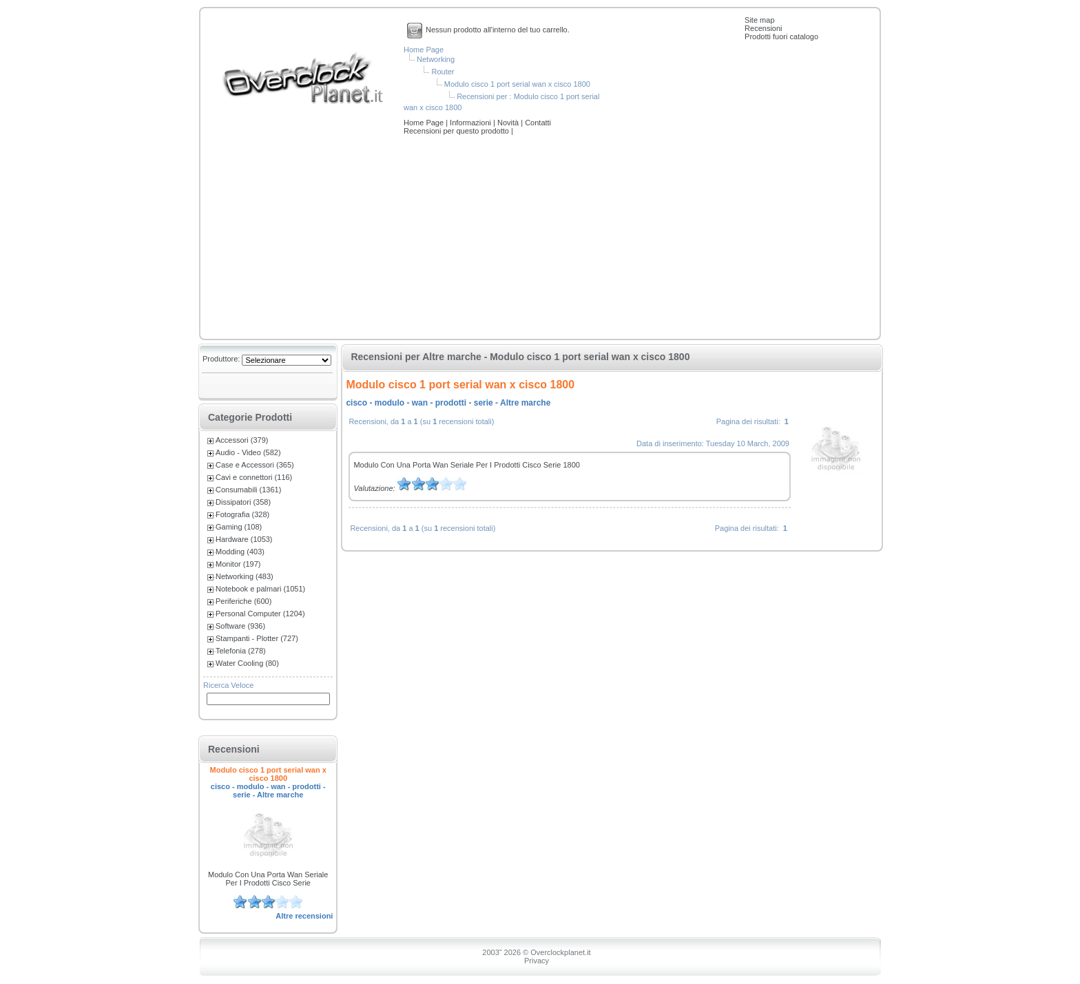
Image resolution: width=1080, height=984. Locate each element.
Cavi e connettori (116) (254, 477)
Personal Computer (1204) (260, 613)
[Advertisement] (540, 238)
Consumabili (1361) (248, 489)
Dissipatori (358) (243, 502)
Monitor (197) (238, 564)
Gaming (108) (239, 527)
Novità (509, 122)
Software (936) (240, 626)
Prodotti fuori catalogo (781, 36)
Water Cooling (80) (247, 663)
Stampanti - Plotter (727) (257, 638)
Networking (436, 59)
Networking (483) (244, 576)
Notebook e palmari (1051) (260, 589)
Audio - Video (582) (248, 452)
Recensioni (763, 28)
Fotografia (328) (242, 514)
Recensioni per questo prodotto (457, 131)
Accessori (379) (242, 440)
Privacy (536, 960)
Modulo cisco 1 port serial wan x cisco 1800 (517, 84)
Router (442, 71)
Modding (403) (240, 551)
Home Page (424, 49)
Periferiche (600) (243, 601)
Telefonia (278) (241, 651)
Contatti (538, 122)
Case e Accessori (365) (255, 465)
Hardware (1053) (244, 539)
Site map (759, 20)
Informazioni (471, 122)
